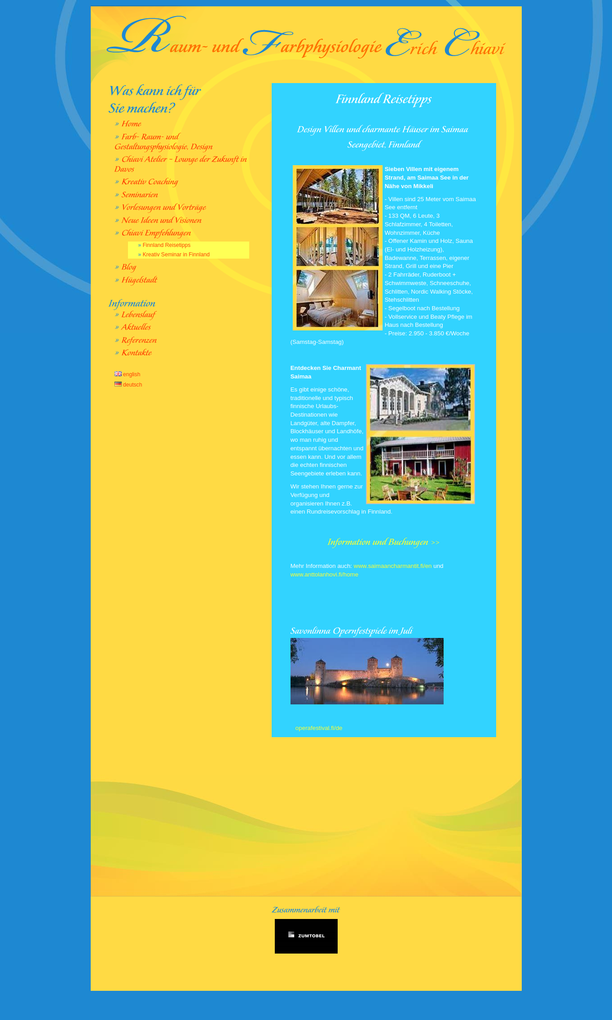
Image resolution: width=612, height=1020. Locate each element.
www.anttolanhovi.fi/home (325, 574)
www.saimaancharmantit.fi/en (391, 566)
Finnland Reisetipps (167, 245)
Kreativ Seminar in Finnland (176, 254)
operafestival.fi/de (318, 728)
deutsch (128, 385)
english (127, 374)
